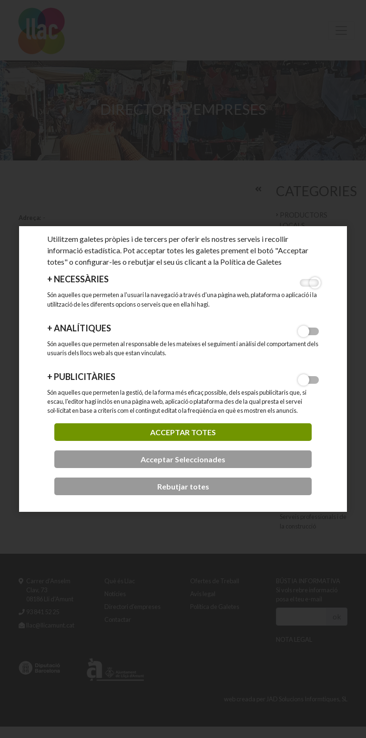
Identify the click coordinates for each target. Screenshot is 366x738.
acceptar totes (183, 432)
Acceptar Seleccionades (183, 459)
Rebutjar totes (183, 486)
